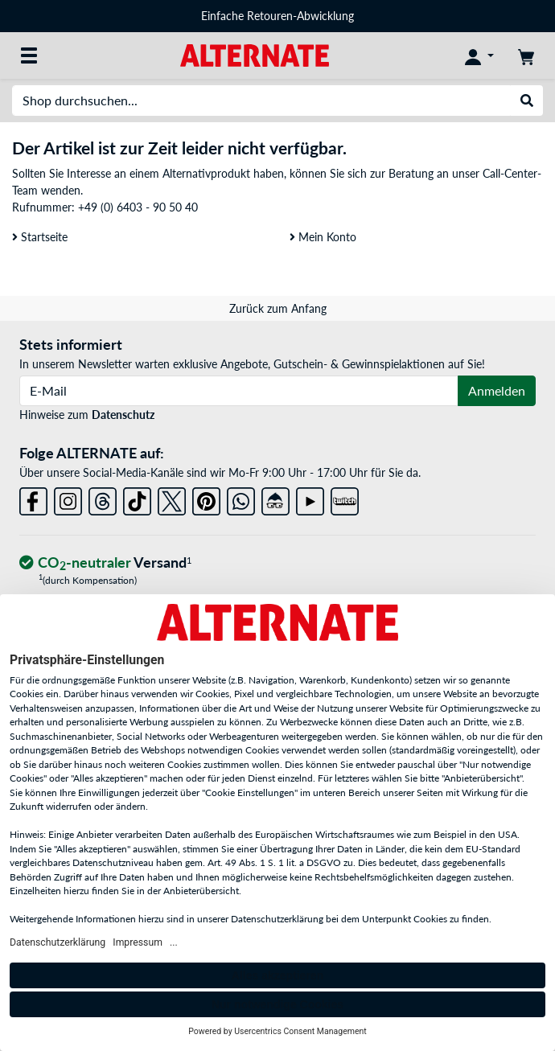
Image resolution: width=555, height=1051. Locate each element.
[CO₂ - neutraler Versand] (105, 563)
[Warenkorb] (526, 55)
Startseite (40, 237)
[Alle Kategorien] (29, 55)
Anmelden (496, 390)
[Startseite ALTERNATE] (254, 54)
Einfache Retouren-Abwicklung (277, 16)
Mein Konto (323, 237)
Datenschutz (123, 414)
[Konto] (479, 55)
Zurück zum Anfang (278, 308)
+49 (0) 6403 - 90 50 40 (138, 207)
